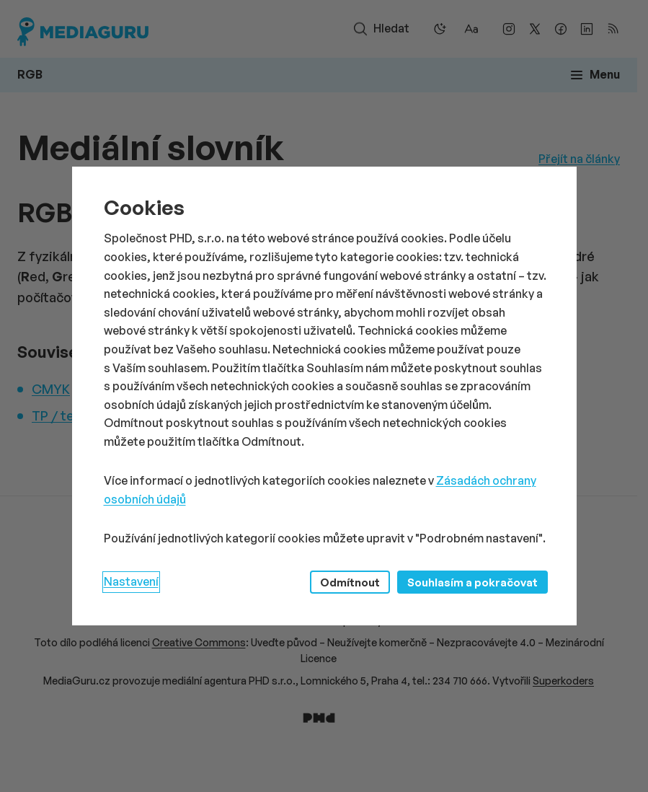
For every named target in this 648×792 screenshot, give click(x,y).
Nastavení (131, 581)
